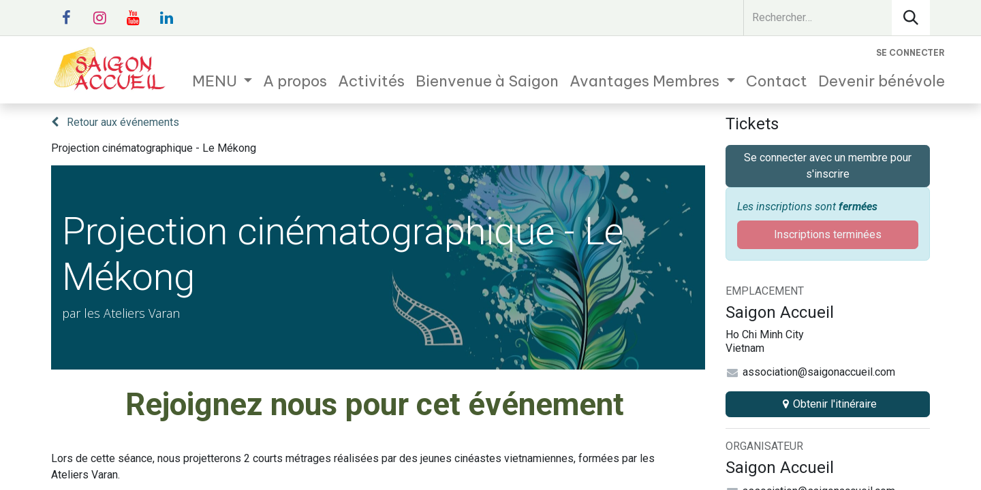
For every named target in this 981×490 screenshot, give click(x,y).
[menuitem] (222, 81)
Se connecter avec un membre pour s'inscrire (828, 165)
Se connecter (910, 53)
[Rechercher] (911, 17)
